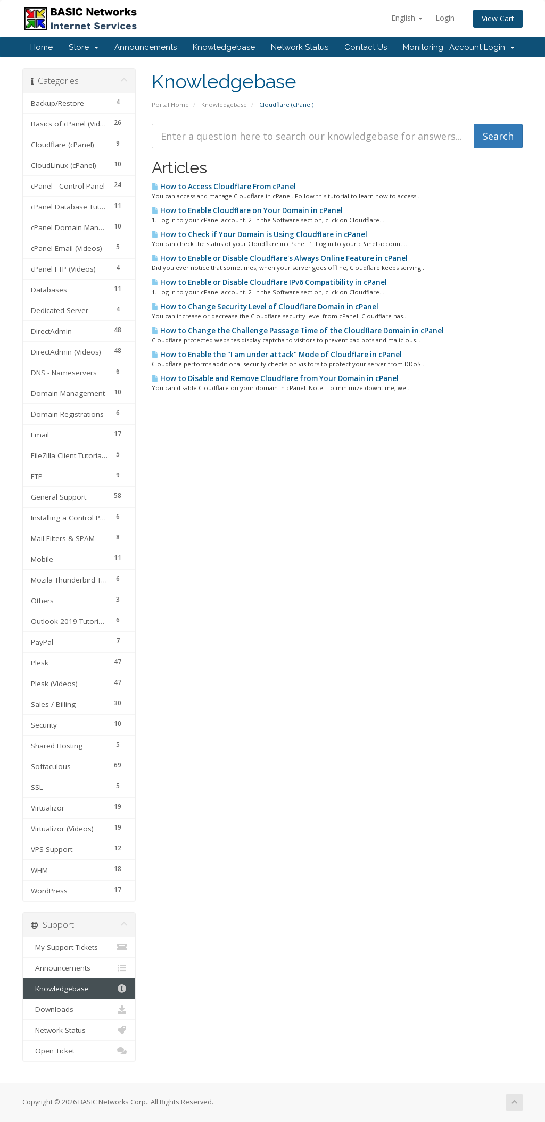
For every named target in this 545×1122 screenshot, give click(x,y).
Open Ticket (79, 1050)
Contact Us (365, 47)
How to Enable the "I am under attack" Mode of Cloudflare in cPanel (277, 354)
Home (41, 47)
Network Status (299, 47)
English (407, 18)
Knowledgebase (224, 47)
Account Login (482, 47)
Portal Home (170, 104)
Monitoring (423, 47)
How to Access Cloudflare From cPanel (224, 186)
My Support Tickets (79, 947)
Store (83, 47)
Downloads (79, 1009)
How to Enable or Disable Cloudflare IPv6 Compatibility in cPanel (269, 282)
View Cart (498, 18)
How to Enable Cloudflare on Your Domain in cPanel (247, 210)
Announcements (145, 47)
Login (445, 18)
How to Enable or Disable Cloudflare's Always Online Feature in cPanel (280, 258)
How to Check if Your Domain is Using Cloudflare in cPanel (259, 234)
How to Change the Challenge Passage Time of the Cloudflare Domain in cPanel (298, 330)
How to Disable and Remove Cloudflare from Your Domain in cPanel (275, 378)
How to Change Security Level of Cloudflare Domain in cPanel (265, 306)
